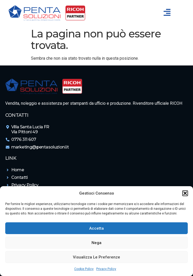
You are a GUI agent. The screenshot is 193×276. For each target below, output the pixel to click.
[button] (185, 193)
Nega (96, 242)
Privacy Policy (106, 269)
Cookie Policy (84, 269)
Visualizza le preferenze (96, 257)
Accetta (96, 228)
